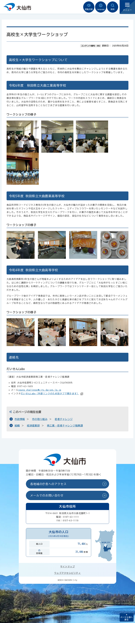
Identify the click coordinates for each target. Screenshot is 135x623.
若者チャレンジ (64, 419)
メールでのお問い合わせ (47, 495)
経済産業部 (33, 425)
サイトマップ (67, 566)
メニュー (127, 7)
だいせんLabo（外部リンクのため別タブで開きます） (50, 393)
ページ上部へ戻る (126, 618)
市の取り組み (39, 419)
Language (100, 7)
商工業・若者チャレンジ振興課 (65, 425)
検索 (112, 7)
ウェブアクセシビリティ (67, 573)
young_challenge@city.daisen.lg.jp (39, 390)
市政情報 (20, 419)
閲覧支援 (88, 7)
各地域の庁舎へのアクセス (48, 484)
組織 (17, 425)
